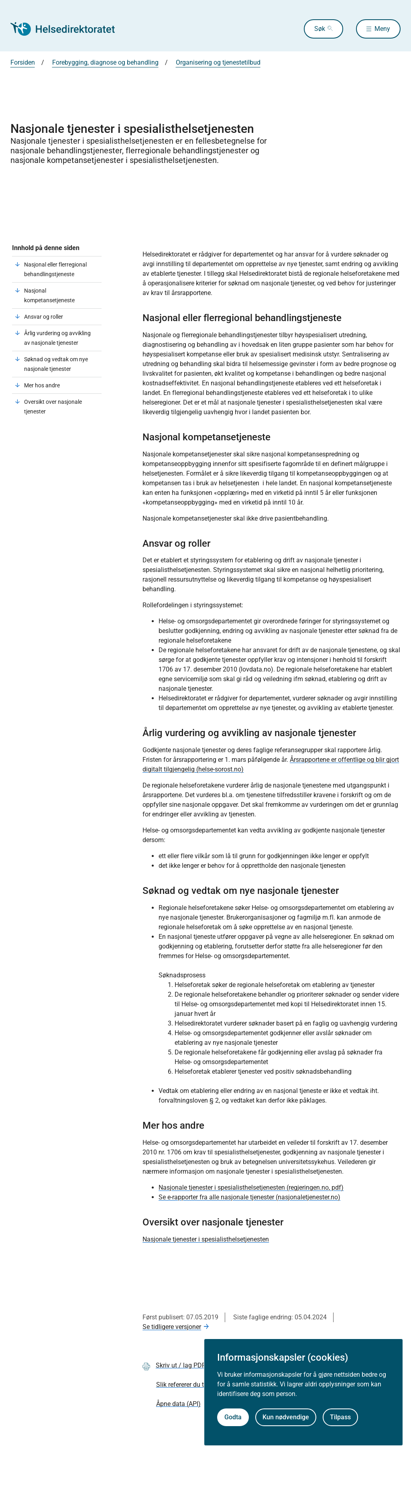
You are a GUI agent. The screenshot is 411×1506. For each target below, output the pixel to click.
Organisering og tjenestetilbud (218, 62)
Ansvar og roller (43, 316)
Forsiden (22, 62)
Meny (382, 29)
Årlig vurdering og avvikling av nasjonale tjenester (57, 338)
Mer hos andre (42, 385)
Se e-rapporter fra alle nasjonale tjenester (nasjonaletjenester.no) (249, 1197)
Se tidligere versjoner (171, 1327)
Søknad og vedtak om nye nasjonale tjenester (56, 364)
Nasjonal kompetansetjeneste (49, 295)
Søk (319, 29)
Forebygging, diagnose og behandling (105, 62)
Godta (233, 1417)
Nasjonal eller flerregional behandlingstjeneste (55, 269)
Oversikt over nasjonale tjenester (53, 407)
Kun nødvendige (285, 1417)
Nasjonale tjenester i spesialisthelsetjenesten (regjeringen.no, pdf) (251, 1187)
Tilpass (340, 1417)
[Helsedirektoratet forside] (68, 29)
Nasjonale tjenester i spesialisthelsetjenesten (205, 1239)
